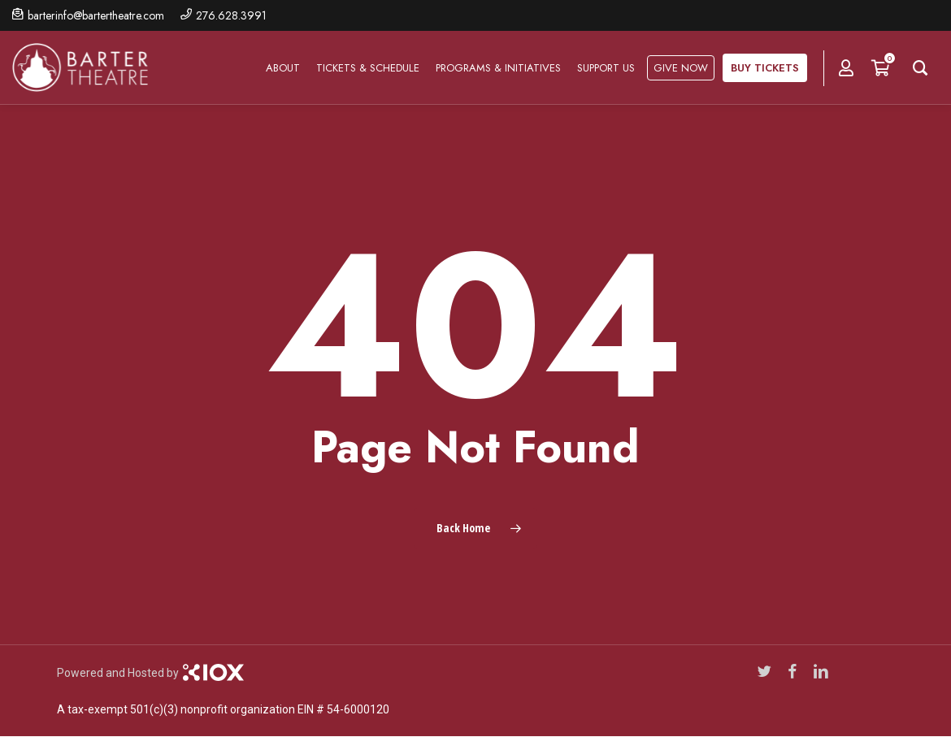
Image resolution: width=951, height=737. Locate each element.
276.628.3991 (231, 15)
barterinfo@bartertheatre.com (96, 15)
